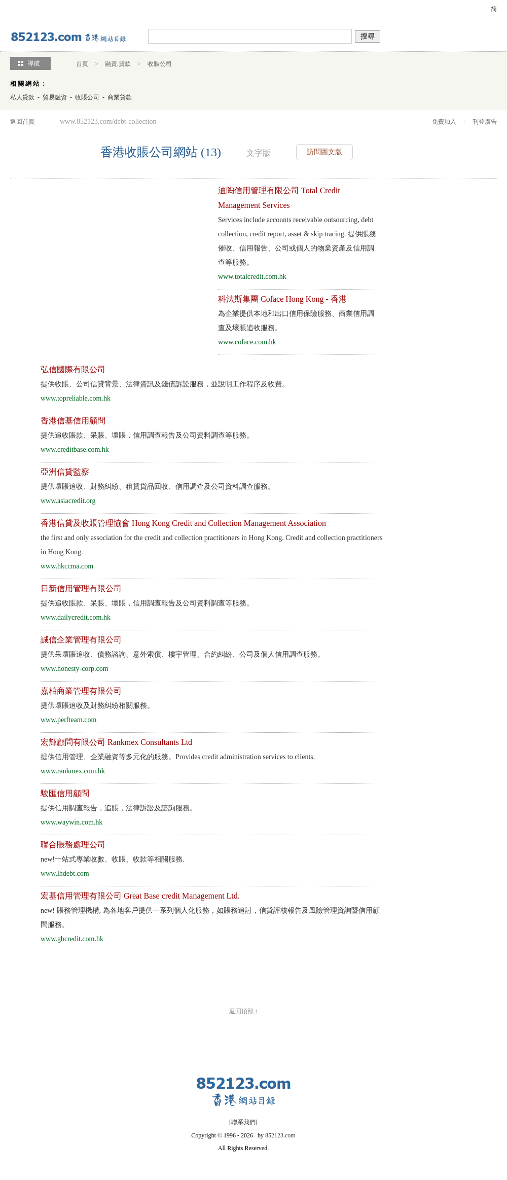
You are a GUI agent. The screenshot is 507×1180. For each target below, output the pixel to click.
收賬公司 (160, 63)
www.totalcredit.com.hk (252, 276)
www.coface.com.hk (247, 342)
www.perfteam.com (68, 720)
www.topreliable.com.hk (76, 398)
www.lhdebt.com (65, 873)
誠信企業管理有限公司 (81, 639)
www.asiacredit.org (68, 501)
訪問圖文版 (324, 152)
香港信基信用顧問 (73, 420)
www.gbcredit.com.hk (72, 939)
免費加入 (444, 121)
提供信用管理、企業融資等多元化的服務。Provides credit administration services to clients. (178, 757)
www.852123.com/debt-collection (108, 121)
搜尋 (367, 36)
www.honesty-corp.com (74, 668)
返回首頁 (22, 121)
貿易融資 (55, 97)
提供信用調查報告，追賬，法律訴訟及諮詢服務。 (119, 808)
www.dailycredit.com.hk (76, 617)
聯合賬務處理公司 (73, 844)
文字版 (258, 153)
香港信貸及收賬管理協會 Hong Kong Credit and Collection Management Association (183, 523)
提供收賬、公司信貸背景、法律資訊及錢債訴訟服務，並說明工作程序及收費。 (165, 384)
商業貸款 (119, 97)
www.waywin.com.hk (71, 822)
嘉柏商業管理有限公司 (81, 691)
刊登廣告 (485, 121)
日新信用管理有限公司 (81, 588)
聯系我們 (243, 1122)
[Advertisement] (100, 255)
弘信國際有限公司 (73, 369)
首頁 (82, 63)
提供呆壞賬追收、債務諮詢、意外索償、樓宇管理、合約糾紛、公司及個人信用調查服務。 (182, 654)
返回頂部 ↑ (243, 1011)
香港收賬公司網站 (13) (160, 152)
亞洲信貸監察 (65, 472)
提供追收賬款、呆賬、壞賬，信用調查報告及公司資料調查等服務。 (147, 435)
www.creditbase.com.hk (75, 449)
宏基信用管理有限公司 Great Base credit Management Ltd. (140, 895)
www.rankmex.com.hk (73, 771)
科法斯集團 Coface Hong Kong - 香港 (282, 299)
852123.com (280, 1135)
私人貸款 (22, 97)
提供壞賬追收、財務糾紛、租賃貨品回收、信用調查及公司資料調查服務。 (158, 486)
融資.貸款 (118, 63)
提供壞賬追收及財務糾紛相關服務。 (97, 705)
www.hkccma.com (67, 566)
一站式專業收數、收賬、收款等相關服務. (113, 859)
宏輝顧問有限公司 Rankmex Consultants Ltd (116, 742)
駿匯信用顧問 (65, 793)
